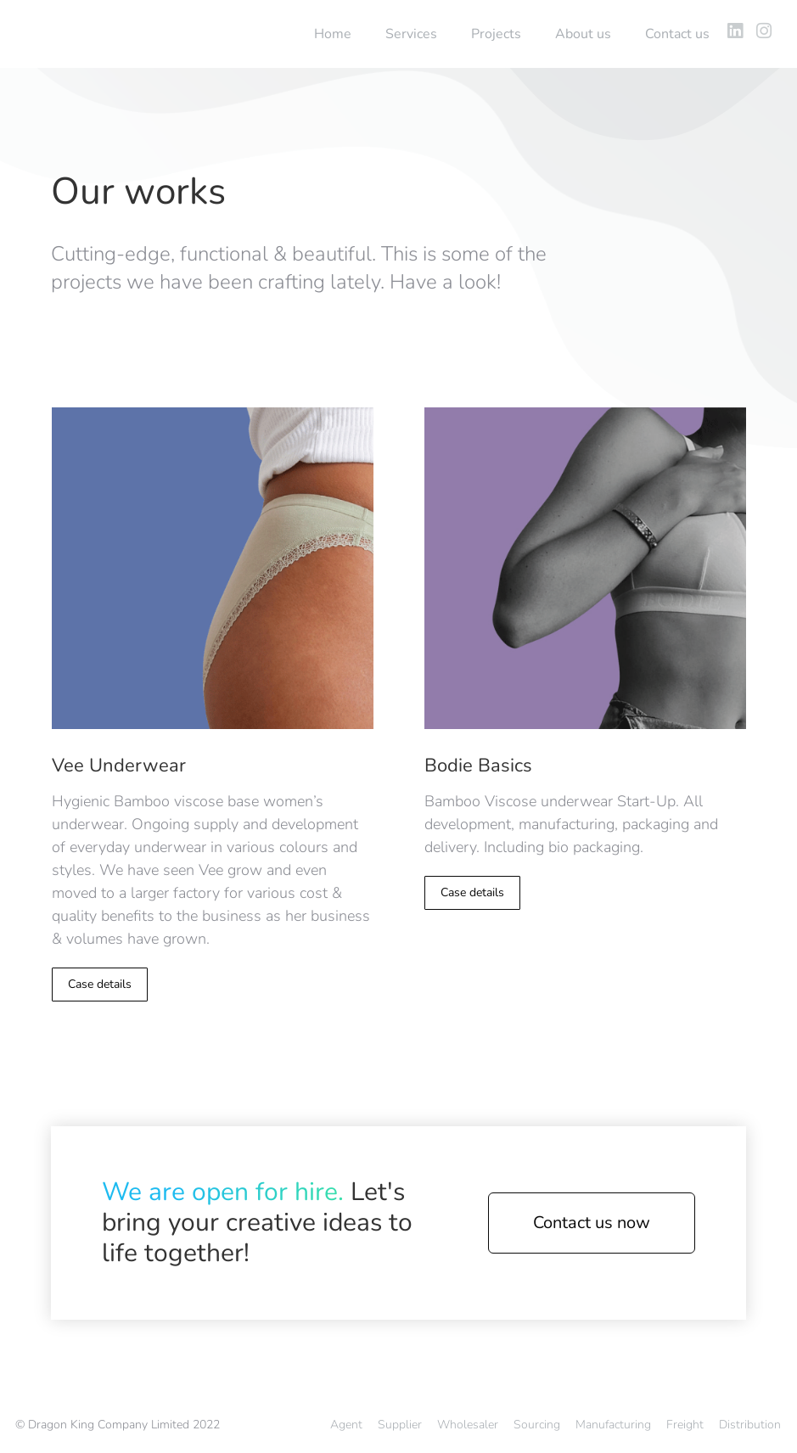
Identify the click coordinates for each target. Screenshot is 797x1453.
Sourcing (537, 1425)
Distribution (750, 1425)
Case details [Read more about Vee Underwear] (100, 984)
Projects (496, 34)
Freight (685, 1425)
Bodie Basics (478, 765)
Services (411, 34)
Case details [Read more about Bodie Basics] (472, 892)
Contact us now (591, 1222)
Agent (346, 1425)
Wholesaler (467, 1425)
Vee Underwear (119, 765)
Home (332, 34)
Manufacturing (613, 1425)
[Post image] (213, 568)
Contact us (677, 34)
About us (583, 34)
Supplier (400, 1425)
